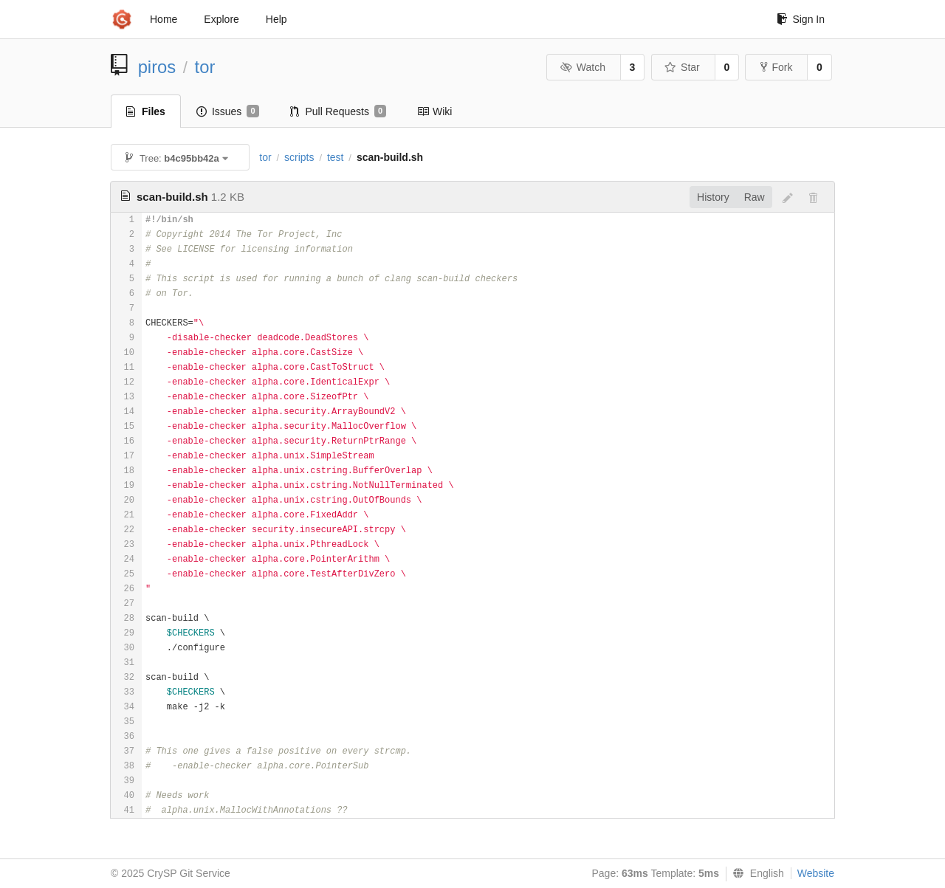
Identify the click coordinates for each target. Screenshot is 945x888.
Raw (754, 197)
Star (682, 67)
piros (157, 67)
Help (276, 19)
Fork (776, 67)
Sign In (801, 19)
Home (163, 19)
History (713, 197)
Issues (227, 111)
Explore (221, 19)
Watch (582, 67)
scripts (299, 157)
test (335, 157)
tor (205, 67)
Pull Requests (338, 111)
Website (815, 873)
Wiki (434, 111)
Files (145, 111)
